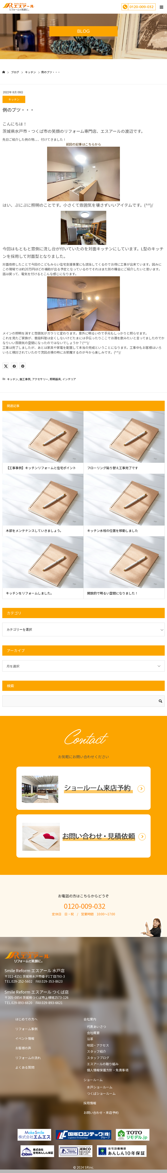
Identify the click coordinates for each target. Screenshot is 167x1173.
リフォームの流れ (28, 1057)
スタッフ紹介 (96, 1051)
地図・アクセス (98, 1045)
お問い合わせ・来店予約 (101, 1112)
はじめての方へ (26, 1019)
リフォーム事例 (26, 1029)
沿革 (90, 1039)
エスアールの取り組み (103, 1064)
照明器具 (55, 379)
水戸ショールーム (99, 1087)
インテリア (69, 379)
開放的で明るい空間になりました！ (112, 593)
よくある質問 (24, 1067)
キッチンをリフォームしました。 (30, 593)
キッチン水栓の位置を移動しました (112, 530)
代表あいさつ (96, 1026)
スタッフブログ (98, 1057)
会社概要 (93, 1032)
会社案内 (90, 1019)
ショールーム (93, 1079)
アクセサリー (40, 379)
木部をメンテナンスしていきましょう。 (34, 530)
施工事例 (25, 379)
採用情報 (90, 1103)
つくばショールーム (101, 1093)
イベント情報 (24, 1038)
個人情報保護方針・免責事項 (107, 1070)
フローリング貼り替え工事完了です (112, 468)
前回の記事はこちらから (83, 144)
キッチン (13, 99)
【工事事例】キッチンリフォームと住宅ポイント (41, 468)
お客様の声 (23, 1048)
